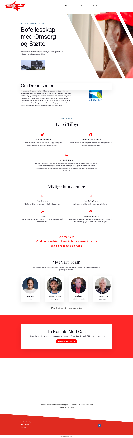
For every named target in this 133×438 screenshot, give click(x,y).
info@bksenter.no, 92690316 (66, 341)
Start (67, 6)
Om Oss (96, 6)
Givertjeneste (86, 6)
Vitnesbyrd (75, 6)
